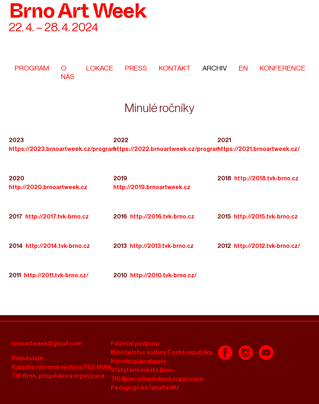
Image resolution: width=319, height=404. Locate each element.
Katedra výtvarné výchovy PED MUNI (61, 367)
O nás (67, 72)
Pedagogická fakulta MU (145, 388)
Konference (282, 68)
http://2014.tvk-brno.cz (58, 246)
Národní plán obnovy (138, 361)
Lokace (99, 68)
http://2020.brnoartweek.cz (48, 187)
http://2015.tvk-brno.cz (266, 217)
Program (32, 68)
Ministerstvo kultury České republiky (161, 353)
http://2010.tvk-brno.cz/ (163, 275)
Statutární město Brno (142, 370)
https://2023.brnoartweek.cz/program (62, 149)
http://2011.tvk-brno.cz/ (56, 275)
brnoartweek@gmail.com (47, 344)
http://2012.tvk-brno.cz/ (267, 246)
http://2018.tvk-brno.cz (266, 178)
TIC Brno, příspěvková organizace (58, 376)
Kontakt (175, 68)
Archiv (214, 68)
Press (136, 68)
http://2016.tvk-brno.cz (162, 217)
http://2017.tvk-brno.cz (57, 217)
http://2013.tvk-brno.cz (162, 246)
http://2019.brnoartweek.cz (151, 187)
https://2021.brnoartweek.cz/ (258, 149)
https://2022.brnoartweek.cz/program (167, 149)
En (243, 68)
